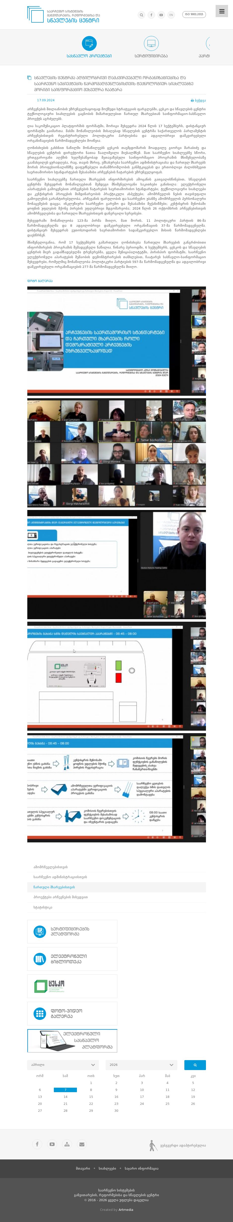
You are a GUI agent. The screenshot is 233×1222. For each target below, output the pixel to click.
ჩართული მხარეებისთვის (54, 887)
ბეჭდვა (198, 100)
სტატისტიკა (42, 907)
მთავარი (83, 1168)
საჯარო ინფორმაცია (142, 1168)
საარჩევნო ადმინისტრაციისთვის (60, 877)
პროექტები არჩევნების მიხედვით (60, 897)
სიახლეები (107, 1168)
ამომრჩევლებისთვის (50, 867)
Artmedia (126, 1210)
